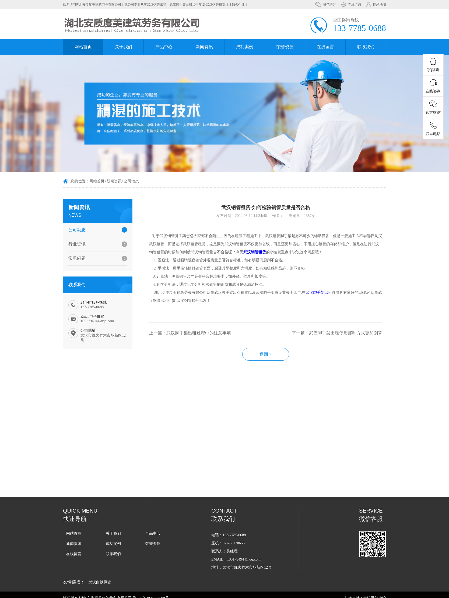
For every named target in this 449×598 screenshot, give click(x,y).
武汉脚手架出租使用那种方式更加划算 (187, 529)
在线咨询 (354, 4)
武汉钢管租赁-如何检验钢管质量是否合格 (319, 519)
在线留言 (325, 46)
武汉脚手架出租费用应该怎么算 (181, 509)
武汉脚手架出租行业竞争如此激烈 (313, 499)
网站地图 (379, 4)
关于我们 (123, 46)
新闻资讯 (204, 46)
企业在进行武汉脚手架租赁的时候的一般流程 (192, 490)
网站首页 (83, 46)
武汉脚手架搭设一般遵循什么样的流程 (317, 480)
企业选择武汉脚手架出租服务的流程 (315, 490)
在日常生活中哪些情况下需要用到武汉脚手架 (322, 548)
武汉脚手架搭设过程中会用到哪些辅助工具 (190, 470)
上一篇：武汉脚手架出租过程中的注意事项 (199, 339)
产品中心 (164, 46)
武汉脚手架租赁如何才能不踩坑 (311, 538)
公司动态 (131, 182)
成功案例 (244, 46)
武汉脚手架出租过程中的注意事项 (183, 519)
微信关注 (329, 4)
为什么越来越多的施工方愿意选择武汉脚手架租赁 (193, 499)
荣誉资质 (285, 46)
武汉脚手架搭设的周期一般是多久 (183, 480)
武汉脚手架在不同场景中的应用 (311, 529)
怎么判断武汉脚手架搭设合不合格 (183, 538)
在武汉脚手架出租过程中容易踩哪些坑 (317, 470)
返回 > (275, 361)
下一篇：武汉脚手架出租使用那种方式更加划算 (346, 339)
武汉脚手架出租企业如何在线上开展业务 (319, 509)
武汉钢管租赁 (264, 259)
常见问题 (74, 258)
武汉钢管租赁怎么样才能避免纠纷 (183, 548)
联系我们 (365, 46)
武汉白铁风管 (100, 582)
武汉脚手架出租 (328, 299)
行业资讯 (74, 244)
